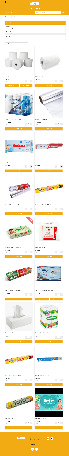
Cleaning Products (10, 39)
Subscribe (26, 85)
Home (6, 12)
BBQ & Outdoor (9, 31)
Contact (14, 12)
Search (63, 12)
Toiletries (8, 26)
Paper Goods (9, 34)
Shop (9, 12)
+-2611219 (32, 438)
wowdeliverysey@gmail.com (36, 439)
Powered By (34, 454)
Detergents (8, 36)
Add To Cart (12, 85)
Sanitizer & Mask (9, 29)
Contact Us (33, 444)
